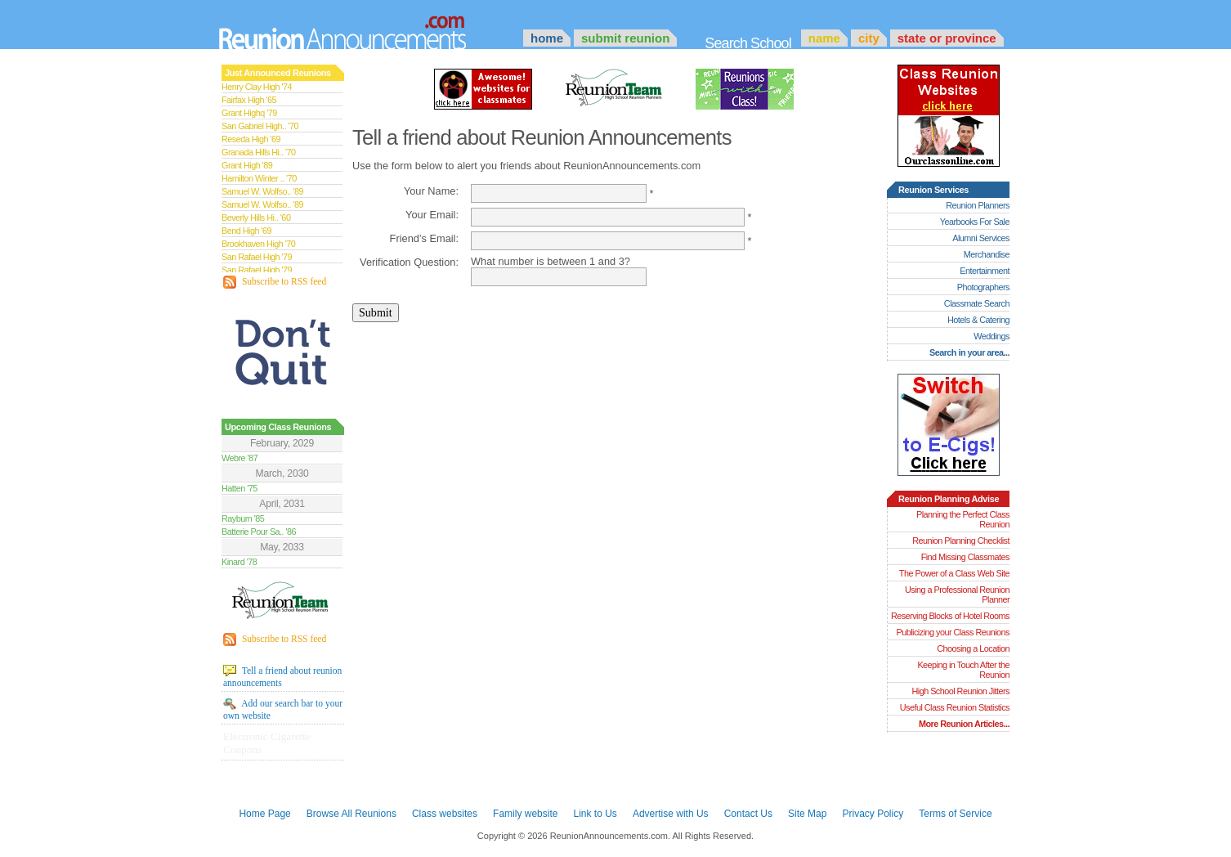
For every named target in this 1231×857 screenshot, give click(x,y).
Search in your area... (969, 352)
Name (824, 38)
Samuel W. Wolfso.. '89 (262, 191)
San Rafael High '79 (257, 257)
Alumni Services (980, 238)
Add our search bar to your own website (282, 709)
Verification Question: (409, 262)
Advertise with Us (671, 813)
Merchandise (986, 254)
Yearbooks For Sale (974, 222)
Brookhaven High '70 (258, 244)
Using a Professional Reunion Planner (957, 594)
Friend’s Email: (424, 238)
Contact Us (748, 813)
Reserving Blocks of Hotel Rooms (950, 616)
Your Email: (432, 215)
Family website (525, 813)
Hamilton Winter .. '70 (259, 178)
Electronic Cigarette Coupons (267, 743)
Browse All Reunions (351, 813)
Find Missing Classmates (965, 557)
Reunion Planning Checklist (960, 540)
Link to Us (594, 813)
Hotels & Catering (978, 320)
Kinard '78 (239, 562)
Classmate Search (976, 303)
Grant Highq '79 (249, 113)
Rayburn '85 (243, 518)
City (869, 38)
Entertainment (984, 271)
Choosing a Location (973, 648)
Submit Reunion (625, 38)
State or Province (947, 38)
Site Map (807, 813)
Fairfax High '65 (249, 100)
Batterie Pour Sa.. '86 (259, 531)
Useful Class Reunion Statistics (954, 707)
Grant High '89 (247, 165)
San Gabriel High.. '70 (260, 126)
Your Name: (431, 191)
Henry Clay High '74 (257, 87)
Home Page (264, 813)
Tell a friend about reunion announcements (282, 676)
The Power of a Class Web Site (954, 573)
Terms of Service (955, 813)
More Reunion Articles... (964, 724)
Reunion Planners (977, 205)
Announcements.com (364, 28)
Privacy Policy (873, 813)
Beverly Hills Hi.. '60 (256, 217)
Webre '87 (239, 458)
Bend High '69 (246, 231)
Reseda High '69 (251, 139)
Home (546, 38)
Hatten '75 (239, 488)
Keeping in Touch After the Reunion (963, 670)
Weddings (991, 336)
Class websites (444, 813)
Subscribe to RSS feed (274, 282)
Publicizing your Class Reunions (953, 632)
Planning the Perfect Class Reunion (962, 519)
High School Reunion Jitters (960, 691)
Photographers (983, 287)
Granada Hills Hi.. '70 (258, 152)
